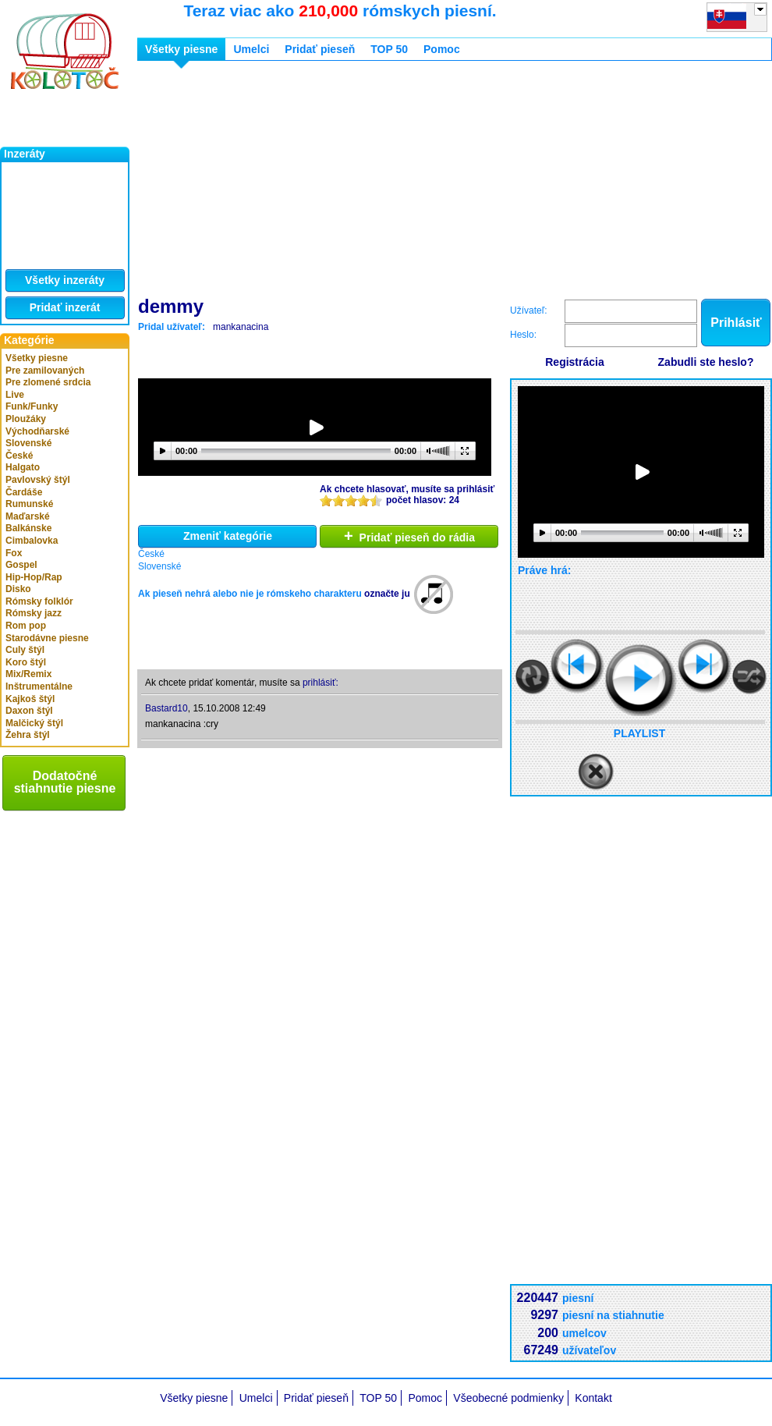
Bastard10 (166, 708)
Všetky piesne (36, 358)
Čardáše (23, 492)
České (19, 455)
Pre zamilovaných (44, 370)
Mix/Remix (28, 674)
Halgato (22, 467)
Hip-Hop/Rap (33, 577)
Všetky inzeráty (64, 280)
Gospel (21, 564)
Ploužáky (25, 418)
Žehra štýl (27, 734)
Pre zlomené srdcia (47, 382)
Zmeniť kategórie (227, 536)
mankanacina (240, 326)
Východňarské (37, 431)
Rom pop (25, 625)
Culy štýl (24, 649)
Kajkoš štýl (30, 698)
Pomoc (441, 49)
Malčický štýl (34, 723)
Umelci (251, 49)
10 (376, 500)
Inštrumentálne (39, 686)
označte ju (387, 593)
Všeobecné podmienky (508, 1398)
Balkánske (28, 528)
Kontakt (593, 1398)
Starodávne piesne (47, 638)
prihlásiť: (320, 682)
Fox (13, 553)
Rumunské (29, 503)
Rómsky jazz (33, 613)
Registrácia (574, 362)
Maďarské (27, 516)
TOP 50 (389, 49)
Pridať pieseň (320, 49)
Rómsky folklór (39, 601)
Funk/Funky (31, 406)
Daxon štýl (29, 710)
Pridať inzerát (65, 307)
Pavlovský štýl (37, 479)
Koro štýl (25, 662)
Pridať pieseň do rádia (409, 536)
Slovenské (28, 443)
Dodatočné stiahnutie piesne (65, 782)
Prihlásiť (735, 322)
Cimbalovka (31, 540)
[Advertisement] (408, 182)
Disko (18, 589)
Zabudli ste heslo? (706, 362)
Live (14, 394)
